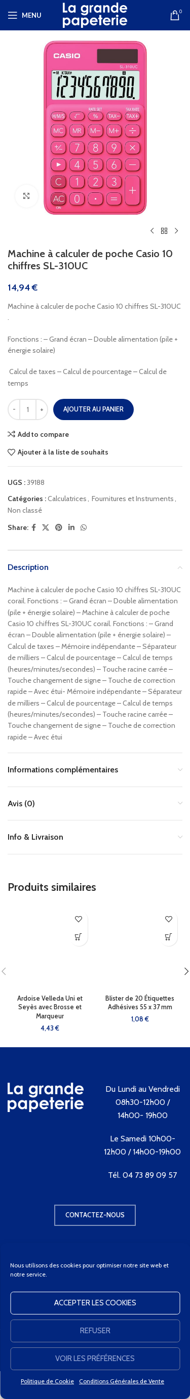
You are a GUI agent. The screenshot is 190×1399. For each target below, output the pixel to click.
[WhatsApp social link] (84, 527)
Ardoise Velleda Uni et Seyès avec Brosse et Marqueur (50, 1007)
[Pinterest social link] (58, 527)
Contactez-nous (95, 1215)
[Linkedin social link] (71, 527)
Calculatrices (67, 498)
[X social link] (45, 527)
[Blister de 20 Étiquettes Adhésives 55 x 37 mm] (140, 948)
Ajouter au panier (93, 409)
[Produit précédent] (152, 231)
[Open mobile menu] (25, 15)
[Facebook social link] (33, 527)
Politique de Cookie (47, 1381)
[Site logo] (95, 14)
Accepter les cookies (95, 1302)
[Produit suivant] (176, 231)
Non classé (25, 510)
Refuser (95, 1330)
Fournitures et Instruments (133, 498)
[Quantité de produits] (27, 409)
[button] (79, 937)
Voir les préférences (95, 1358)
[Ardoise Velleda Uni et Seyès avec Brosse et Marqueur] (50, 948)
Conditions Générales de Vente (121, 1381)
